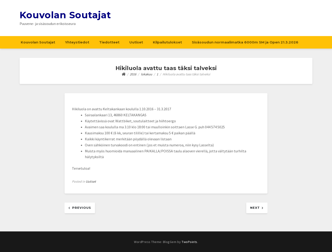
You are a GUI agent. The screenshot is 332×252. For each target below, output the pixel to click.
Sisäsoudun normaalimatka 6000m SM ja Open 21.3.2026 (245, 42)
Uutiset (136, 42)
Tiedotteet (109, 42)
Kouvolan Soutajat (65, 15)
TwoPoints (189, 242)
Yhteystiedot (77, 42)
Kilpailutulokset (167, 42)
